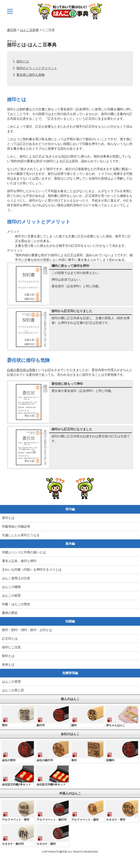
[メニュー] (10, 11)
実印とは (8, 518)
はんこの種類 (11, 587)
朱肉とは (8, 664)
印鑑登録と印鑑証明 (16, 526)
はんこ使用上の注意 (16, 578)
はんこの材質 (11, 595)
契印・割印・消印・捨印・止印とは (27, 630)
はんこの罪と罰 (13, 690)
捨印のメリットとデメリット (36, 68)
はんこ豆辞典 (29, 30)
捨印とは (22, 61)
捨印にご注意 (11, 647)
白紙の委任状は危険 (21, 370)
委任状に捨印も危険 (30, 74)
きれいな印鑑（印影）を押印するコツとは (31, 569)
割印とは (8, 656)
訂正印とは (10, 638)
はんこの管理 (11, 681)
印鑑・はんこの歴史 (16, 604)
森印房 (11, 30)
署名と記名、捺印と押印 (19, 561)
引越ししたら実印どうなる (21, 535)
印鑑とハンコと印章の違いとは (24, 552)
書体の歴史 (10, 612)
